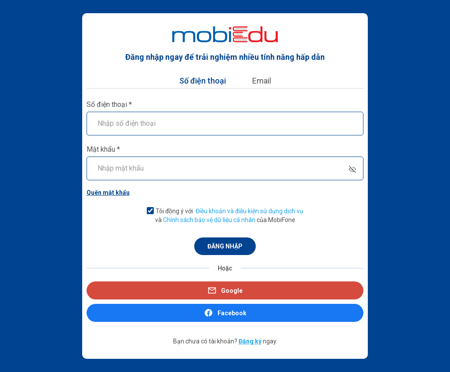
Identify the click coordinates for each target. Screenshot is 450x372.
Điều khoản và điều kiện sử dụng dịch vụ (249, 211)
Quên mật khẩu (108, 192)
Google (225, 290)
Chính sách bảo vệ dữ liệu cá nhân (209, 219)
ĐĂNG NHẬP (225, 246)
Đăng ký (250, 341)
